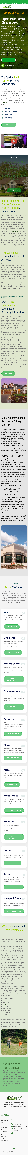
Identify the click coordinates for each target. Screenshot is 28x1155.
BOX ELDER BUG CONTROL (11, 679)
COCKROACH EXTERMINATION (11, 707)
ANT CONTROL (11, 626)
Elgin (4, 1004)
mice (6, 278)
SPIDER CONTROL (12, 863)
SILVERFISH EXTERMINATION (11, 837)
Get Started (8, 125)
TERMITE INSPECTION (13, 887)
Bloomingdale (8, 312)
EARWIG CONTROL (12, 734)
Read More (13, 190)
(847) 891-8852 (9, 65)
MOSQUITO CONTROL (13, 810)
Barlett (3, 510)
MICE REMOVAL (11, 784)
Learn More (8, 60)
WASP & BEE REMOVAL (13, 911)
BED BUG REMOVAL (12, 652)
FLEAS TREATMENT (12, 758)
